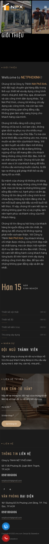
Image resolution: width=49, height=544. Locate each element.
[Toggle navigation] (45, 7)
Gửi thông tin (11, 424)
